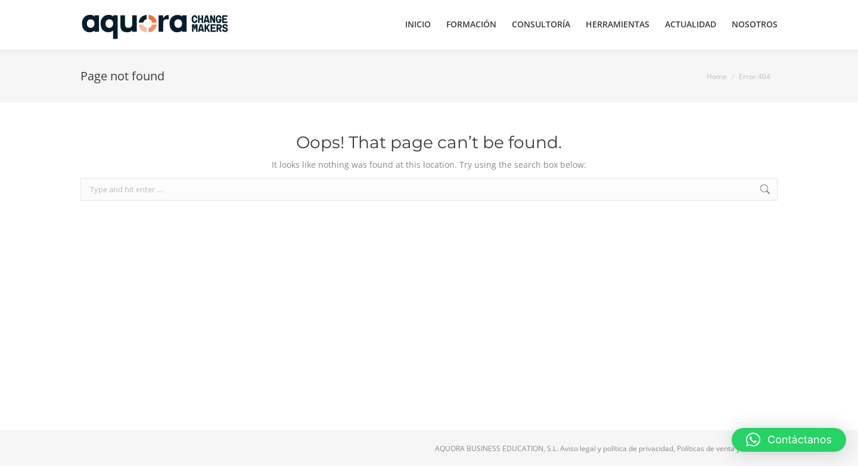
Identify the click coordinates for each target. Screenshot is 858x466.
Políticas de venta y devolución (727, 448)
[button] (789, 440)
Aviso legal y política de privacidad (616, 448)
